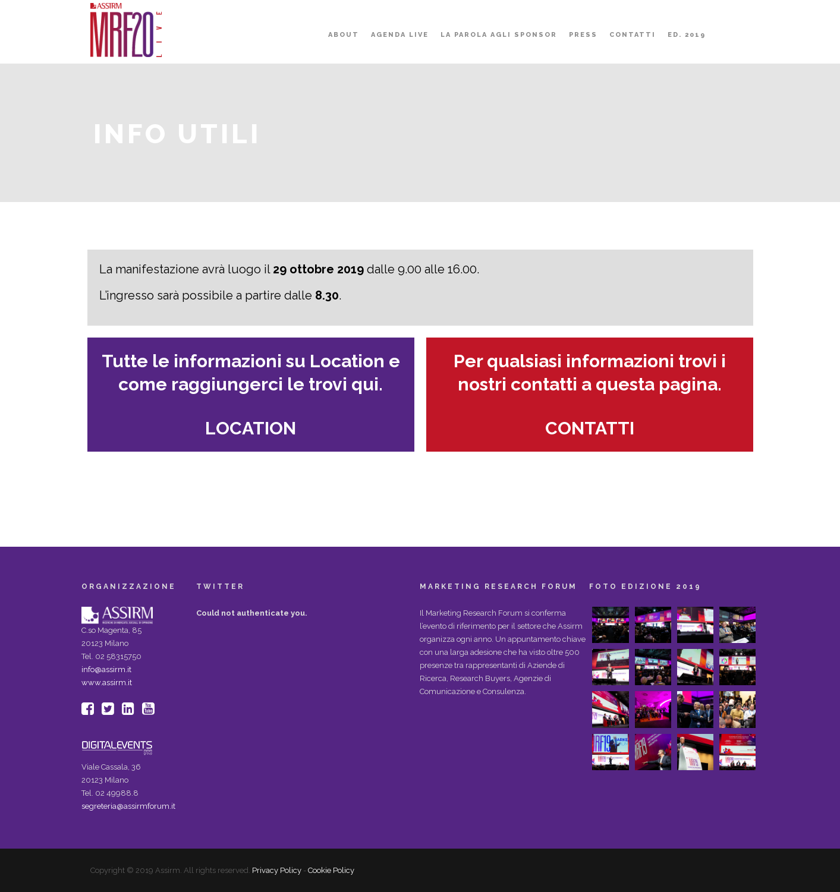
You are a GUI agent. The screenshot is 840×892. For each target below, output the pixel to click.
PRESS (583, 35)
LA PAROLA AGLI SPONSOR (499, 35)
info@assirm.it (106, 669)
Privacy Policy (276, 870)
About (343, 35)
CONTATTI (589, 428)
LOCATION (250, 428)
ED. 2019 (687, 35)
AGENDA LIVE (400, 35)
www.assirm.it (106, 682)
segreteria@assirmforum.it (128, 806)
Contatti (632, 35)
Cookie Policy (331, 870)
